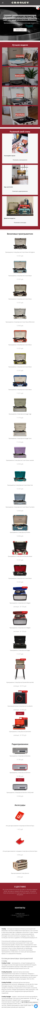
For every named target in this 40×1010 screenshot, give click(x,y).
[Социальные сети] (36, 1006)
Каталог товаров (20, 30)
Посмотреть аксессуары (20, 222)
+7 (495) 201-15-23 (20, 913)
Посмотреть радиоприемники (20, 191)
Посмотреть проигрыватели (20, 160)
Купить (20, 713)
